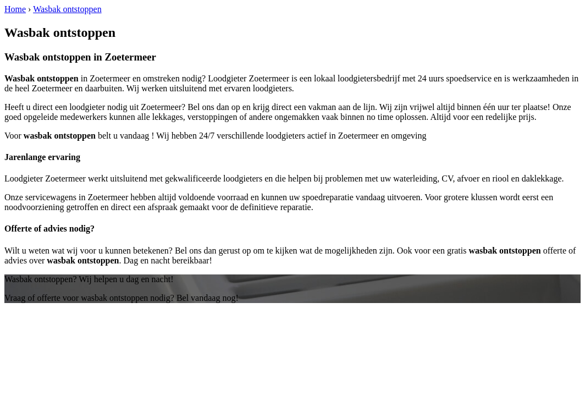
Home (15, 9)
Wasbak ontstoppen (67, 9)
